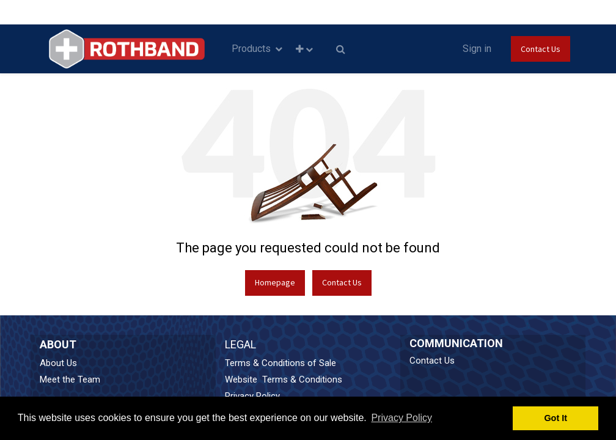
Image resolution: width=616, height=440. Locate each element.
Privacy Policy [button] (401, 418)
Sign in (477, 48)
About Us (58, 363)
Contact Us (540, 48)
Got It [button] (555, 418)
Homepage (275, 282)
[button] (304, 49)
